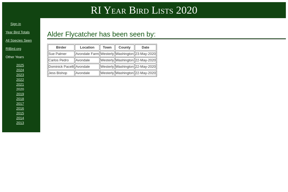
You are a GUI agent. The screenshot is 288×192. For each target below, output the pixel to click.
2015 (20, 113)
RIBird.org (13, 49)
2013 (20, 123)
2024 (20, 70)
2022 (20, 80)
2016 (20, 108)
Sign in (15, 24)
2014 (20, 118)
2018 (20, 99)
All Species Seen (19, 40)
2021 (20, 84)
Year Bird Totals (18, 32)
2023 (20, 75)
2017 (20, 104)
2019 (20, 94)
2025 (20, 65)
